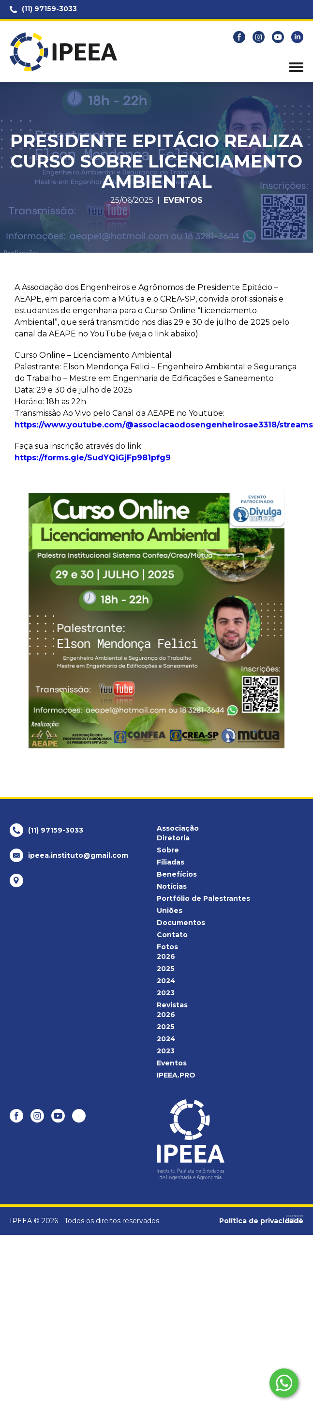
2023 (166, 992)
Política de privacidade (261, 1220)
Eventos (183, 200)
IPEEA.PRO (176, 1075)
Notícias (172, 886)
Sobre (168, 850)
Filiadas (170, 862)
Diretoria (173, 838)
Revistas (172, 1005)
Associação (178, 828)
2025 (166, 968)
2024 (166, 980)
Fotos (167, 946)
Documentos (181, 922)
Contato (172, 934)
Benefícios (177, 874)
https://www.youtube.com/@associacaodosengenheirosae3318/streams (164, 424)
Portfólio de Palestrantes (203, 898)
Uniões (169, 910)
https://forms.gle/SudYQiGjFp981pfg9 (93, 457)
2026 (166, 956)
